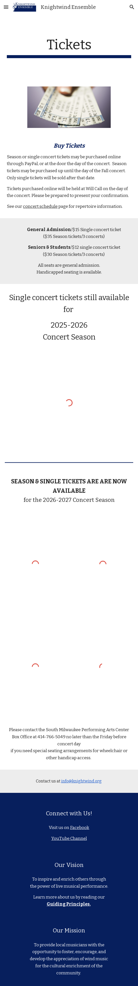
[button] (6, 7)
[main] (69, 47)
